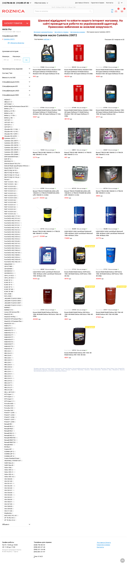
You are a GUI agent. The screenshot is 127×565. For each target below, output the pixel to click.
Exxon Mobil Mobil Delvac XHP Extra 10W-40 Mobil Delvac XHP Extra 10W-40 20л (78, 274)
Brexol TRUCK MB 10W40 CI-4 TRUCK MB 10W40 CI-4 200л (46, 232)
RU (112, 12)
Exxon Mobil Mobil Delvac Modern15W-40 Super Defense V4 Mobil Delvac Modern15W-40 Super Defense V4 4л (47, 71)
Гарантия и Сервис (97, 3)
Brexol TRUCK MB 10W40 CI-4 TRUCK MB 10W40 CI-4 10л (46, 153)
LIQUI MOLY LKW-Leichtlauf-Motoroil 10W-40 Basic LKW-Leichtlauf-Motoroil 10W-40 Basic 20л (47, 274)
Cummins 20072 (8, 39)
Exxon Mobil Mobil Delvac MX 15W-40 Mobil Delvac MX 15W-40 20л (77, 354)
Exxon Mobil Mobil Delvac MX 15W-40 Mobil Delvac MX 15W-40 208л (109, 313)
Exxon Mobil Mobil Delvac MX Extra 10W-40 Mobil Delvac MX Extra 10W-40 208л (47, 314)
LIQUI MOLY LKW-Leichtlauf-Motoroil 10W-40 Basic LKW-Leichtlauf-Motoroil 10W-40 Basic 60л (110, 233)
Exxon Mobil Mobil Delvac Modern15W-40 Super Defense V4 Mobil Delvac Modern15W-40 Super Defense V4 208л (78, 71)
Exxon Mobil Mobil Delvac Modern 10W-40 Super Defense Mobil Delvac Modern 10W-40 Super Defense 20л (110, 112)
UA (112, 9)
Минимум (5, 56)
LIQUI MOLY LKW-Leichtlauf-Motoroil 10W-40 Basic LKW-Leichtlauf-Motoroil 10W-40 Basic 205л (78, 233)
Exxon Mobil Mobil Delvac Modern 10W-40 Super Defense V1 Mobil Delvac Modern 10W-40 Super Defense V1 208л (78, 113)
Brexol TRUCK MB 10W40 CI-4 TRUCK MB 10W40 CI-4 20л (109, 192)
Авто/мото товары (61, 32)
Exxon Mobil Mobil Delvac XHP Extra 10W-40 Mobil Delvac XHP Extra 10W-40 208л (109, 274)
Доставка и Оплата (82, 3)
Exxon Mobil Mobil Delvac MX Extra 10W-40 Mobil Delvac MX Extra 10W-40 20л (78, 314)
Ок (26, 60)
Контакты (109, 3)
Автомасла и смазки (77, 32)
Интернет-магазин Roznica (43, 32)
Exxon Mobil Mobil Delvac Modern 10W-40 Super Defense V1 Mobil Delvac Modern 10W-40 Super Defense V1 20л (47, 112)
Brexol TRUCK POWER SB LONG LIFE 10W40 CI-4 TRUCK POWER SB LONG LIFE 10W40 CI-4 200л (46, 193)
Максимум (16, 56)
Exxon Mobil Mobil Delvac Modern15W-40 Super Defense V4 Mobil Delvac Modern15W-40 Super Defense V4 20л (110, 71)
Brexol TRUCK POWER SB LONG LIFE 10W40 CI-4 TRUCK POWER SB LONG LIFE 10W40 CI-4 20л (77, 193)
